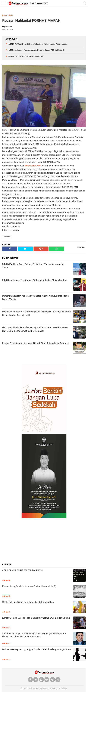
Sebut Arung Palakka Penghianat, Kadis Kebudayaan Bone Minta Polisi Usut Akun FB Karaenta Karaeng (34, 635)
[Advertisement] (44, 540)
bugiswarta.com (33, 165)
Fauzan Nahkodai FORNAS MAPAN (31, 20)
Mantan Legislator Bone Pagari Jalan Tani (25, 56)
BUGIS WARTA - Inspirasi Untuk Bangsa (51, 688)
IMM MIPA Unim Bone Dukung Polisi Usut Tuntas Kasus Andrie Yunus (37, 44)
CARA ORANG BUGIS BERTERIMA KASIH (22, 570)
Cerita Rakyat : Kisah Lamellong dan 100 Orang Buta (28, 602)
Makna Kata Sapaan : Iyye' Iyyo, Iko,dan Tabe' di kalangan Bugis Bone (36, 649)
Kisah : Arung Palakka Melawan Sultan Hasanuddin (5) (29, 586)
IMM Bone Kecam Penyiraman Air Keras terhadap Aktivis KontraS (36, 50)
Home (4, 15)
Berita (11, 15)
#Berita (7, 237)
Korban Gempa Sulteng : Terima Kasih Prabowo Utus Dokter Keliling (36, 618)
